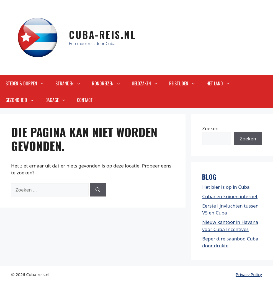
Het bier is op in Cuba (225, 187)
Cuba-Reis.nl (102, 34)
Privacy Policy (249, 274)
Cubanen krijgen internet (229, 196)
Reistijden (185, 83)
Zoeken (210, 128)
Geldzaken (148, 83)
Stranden (70, 83)
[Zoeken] (98, 189)
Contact (85, 100)
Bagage (58, 100)
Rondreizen (109, 83)
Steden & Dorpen (28, 83)
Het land (221, 83)
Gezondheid (23, 100)
